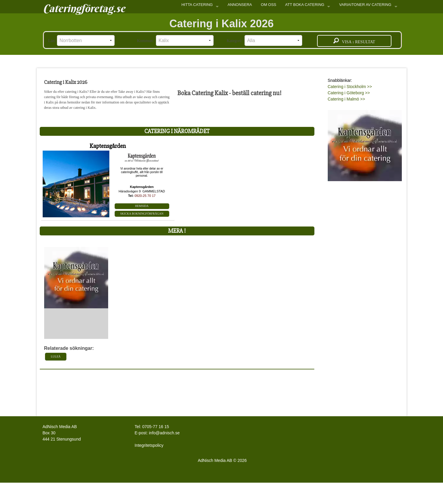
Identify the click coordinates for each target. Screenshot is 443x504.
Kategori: (264, 40)
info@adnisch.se (164, 432)
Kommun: (175, 40)
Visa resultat (354, 41)
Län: (81, 40)
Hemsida (142, 206)
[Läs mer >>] (365, 144)
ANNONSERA (240, 4)
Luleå (56, 356)
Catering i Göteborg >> (349, 92)
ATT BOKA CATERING (304, 4)
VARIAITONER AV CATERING (365, 4)
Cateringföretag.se (84, 8)
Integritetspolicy (149, 445)
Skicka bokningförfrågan (142, 213)
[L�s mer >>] (76, 277)
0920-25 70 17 (145, 195)
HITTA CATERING (197, 4)
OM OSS (268, 4)
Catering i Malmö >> (346, 99)
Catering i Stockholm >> (350, 86)
